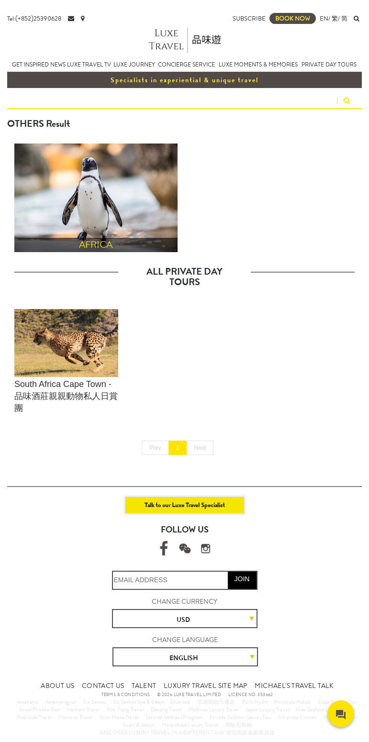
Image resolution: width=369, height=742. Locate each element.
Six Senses (94, 702)
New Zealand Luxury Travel (325, 709)
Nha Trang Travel (125, 709)
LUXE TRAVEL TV (89, 64)
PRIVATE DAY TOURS (329, 64)
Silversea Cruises (297, 717)
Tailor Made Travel (119, 717)
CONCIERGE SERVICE (186, 64)
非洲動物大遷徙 (216, 702)
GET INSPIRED (30, 64)
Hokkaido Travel (34, 717)
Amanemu (28, 702)
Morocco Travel (76, 717)
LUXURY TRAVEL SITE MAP (205, 685)
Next (200, 447)
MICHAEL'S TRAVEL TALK (294, 685)
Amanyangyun (60, 702)
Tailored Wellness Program (173, 717)
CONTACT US (103, 685)
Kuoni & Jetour (139, 725)
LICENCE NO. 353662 (250, 695)
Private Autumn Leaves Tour (241, 717)
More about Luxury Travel (190, 725)
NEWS (58, 64)
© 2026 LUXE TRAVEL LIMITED (189, 695)
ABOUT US (57, 685)
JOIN (242, 579)
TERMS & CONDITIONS (125, 695)
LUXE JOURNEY (134, 64)
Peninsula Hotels (292, 702)
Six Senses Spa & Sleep (138, 702)
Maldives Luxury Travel (214, 709)
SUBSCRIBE (249, 18)
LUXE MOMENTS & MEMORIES (258, 64)
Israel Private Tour (40, 709)
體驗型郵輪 (238, 725)
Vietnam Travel (83, 709)
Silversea (180, 702)
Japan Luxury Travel (267, 709)
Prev (155, 447)
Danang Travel (166, 709)
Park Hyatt (255, 702)
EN (324, 18)
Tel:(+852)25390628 (34, 18)
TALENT (144, 685)
